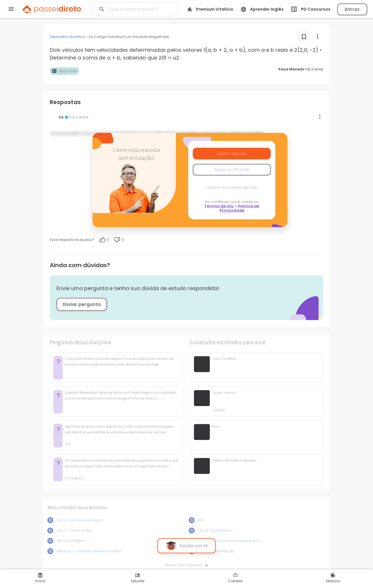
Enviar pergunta (82, 304)
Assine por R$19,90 (231, 169)
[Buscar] (136, 9)
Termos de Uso (219, 206)
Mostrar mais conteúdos (187, 565)
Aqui (254, 187)
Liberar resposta (232, 153)
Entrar (352, 9)
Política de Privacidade (239, 208)
